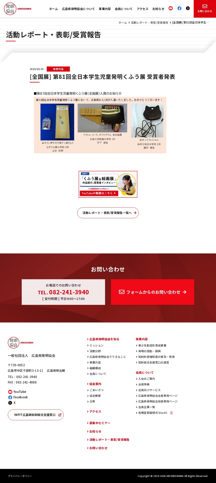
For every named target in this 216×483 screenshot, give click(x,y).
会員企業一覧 (146, 407)
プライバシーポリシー (20, 476)
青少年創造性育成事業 (152, 345)
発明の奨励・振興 (149, 351)
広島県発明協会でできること (108, 357)
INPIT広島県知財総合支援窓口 (35, 415)
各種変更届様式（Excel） (153, 413)
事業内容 (105, 9)
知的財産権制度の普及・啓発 (156, 357)
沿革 (92, 401)
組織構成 (95, 368)
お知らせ (158, 9)
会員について (124, 9)
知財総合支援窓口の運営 (153, 362)
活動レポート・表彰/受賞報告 (149, 22)
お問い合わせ (98, 448)
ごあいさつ (97, 390)
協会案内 (95, 384)
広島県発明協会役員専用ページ (157, 401)
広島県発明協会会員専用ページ (157, 396)
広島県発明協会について (78, 9)
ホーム (53, 9)
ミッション (97, 345)
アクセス (142, 9)
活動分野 (95, 351)
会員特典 (143, 384)
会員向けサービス (149, 390)
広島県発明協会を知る (104, 339)
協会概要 (95, 396)
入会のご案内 (146, 379)
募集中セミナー (99, 423)
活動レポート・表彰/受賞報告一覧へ (107, 213)
